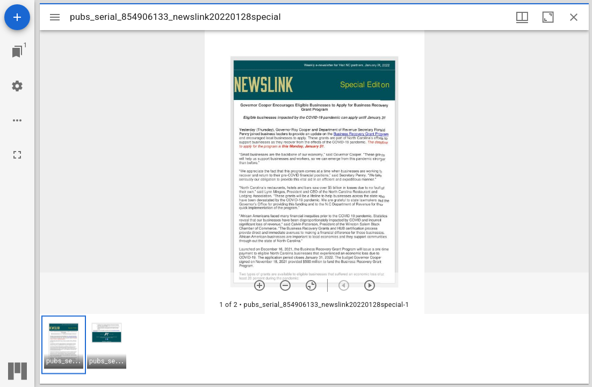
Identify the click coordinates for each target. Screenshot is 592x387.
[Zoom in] (259, 285)
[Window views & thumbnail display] (522, 17)
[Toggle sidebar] (55, 17)
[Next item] (369, 285)
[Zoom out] (285, 285)
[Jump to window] (17, 51)
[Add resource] (17, 17)
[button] (63, 344)
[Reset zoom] (311, 285)
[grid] (314, 349)
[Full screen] (17, 155)
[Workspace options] (17, 120)
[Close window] (574, 17)
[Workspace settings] (17, 86)
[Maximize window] (548, 17)
